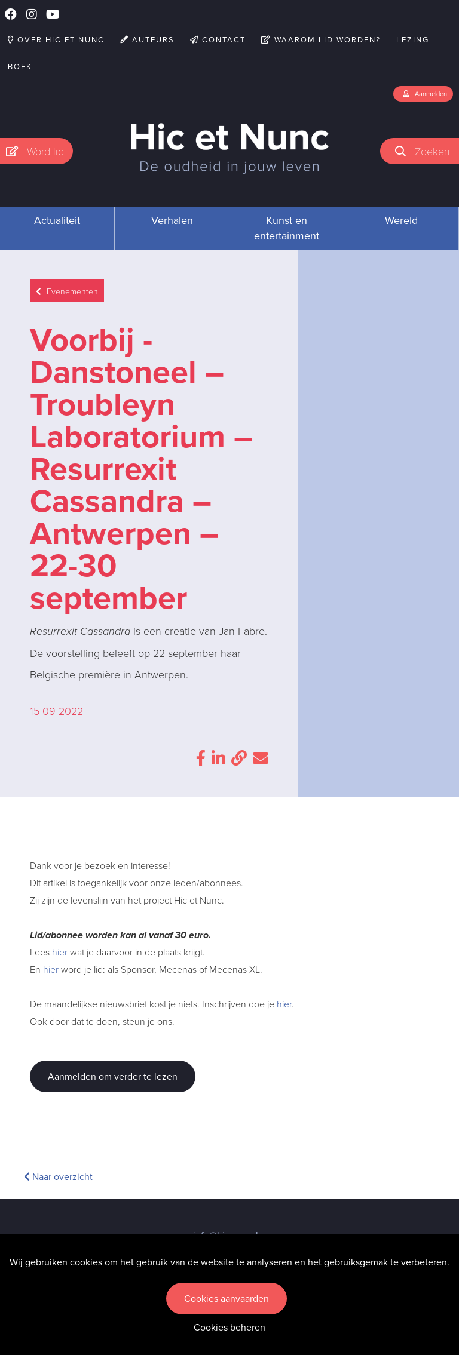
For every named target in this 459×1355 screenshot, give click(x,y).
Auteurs (147, 39)
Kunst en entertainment (286, 228)
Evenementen (67, 291)
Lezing (412, 39)
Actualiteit (57, 220)
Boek (20, 66)
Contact (218, 39)
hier (60, 951)
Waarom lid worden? (321, 39)
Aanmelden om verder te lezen (113, 1076)
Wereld (401, 220)
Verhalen (172, 220)
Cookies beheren (229, 1327)
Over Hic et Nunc (56, 39)
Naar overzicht (58, 1177)
